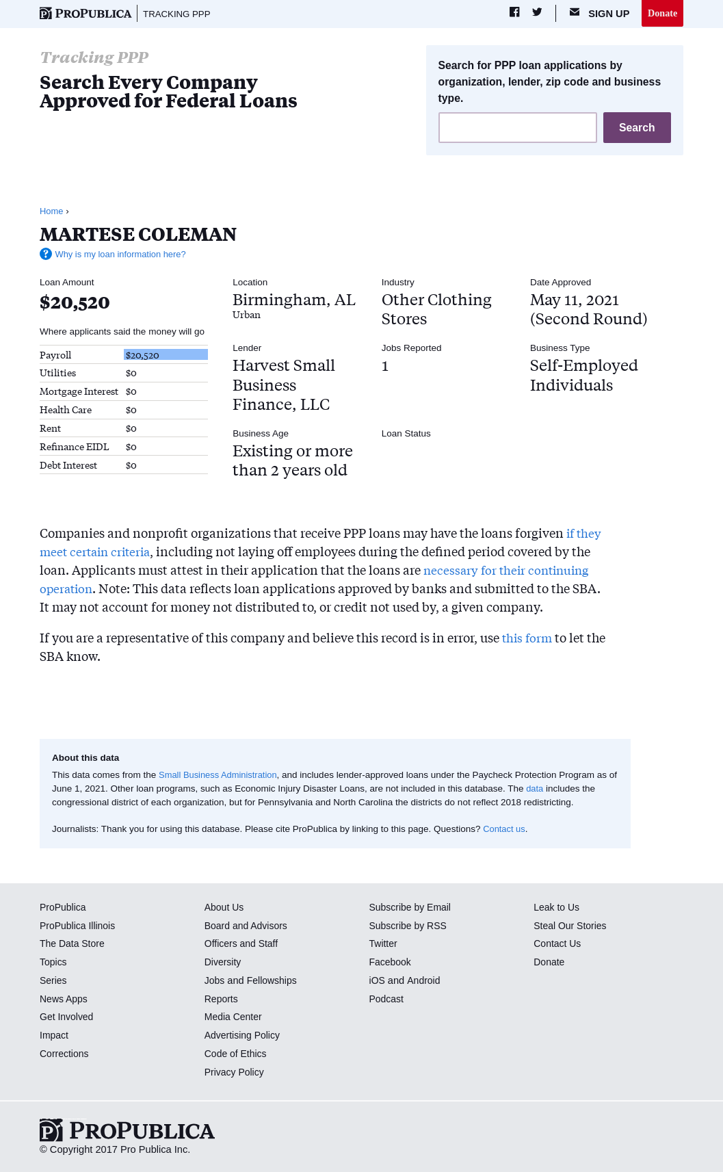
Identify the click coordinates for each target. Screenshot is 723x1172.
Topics (54, 963)
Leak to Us (557, 907)
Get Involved (68, 1018)
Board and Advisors (248, 926)
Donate (661, 13)
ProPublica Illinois (79, 926)
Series (54, 981)
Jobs (215, 981)
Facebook (391, 963)
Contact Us (558, 944)
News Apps (65, 999)
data (545, 790)
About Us (225, 907)
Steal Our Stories (571, 926)
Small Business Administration (220, 775)
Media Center (235, 1018)
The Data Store (73, 944)
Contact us (505, 829)
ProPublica (64, 907)
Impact (55, 1036)
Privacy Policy (236, 1072)
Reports (222, 999)
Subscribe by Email (412, 907)
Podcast (387, 999)
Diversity (224, 963)
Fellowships (274, 981)
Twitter (384, 944)
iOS (377, 981)
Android (425, 981)
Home (52, 212)
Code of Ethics (237, 1054)
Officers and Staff (243, 944)
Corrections (65, 1054)
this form (528, 638)
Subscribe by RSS (410, 926)
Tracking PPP (179, 13)
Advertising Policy (244, 1036)
